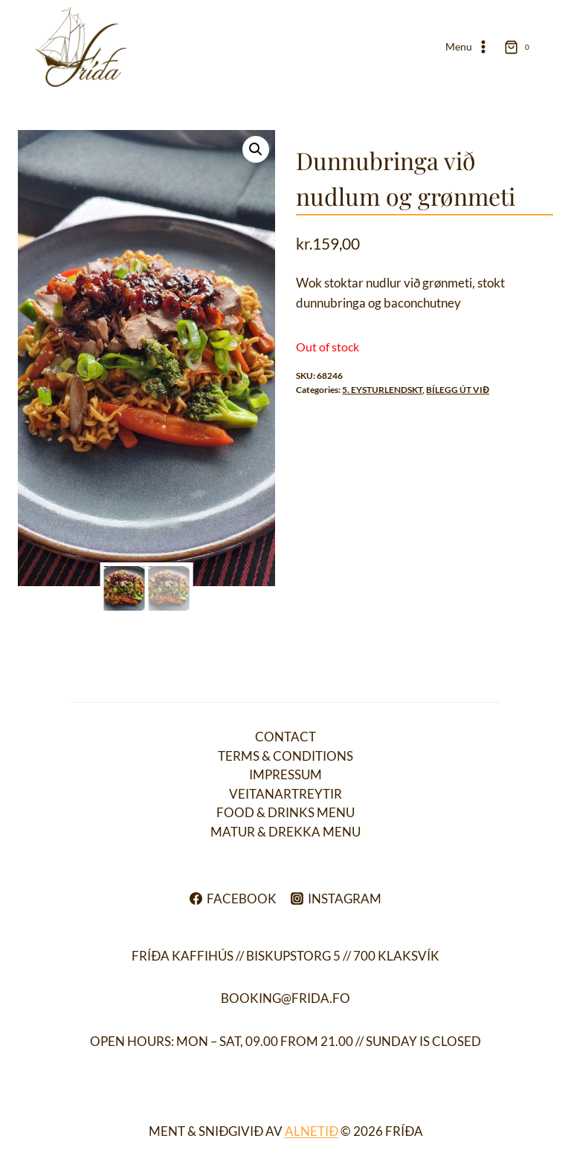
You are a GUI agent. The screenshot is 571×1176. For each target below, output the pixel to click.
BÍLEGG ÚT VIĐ (457, 389)
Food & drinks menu (285, 812)
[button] (255, 149)
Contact (285, 736)
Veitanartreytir (285, 794)
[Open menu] (468, 47)
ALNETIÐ (311, 1131)
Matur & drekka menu (285, 831)
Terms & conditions (285, 756)
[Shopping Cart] (519, 47)
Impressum (285, 774)
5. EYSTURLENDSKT (382, 389)
